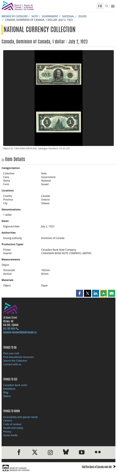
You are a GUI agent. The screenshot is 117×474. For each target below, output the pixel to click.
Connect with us (12, 364)
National (68, 16)
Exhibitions (9, 389)
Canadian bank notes (15, 385)
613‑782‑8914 (9, 329)
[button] (79, 293)
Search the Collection (15, 360)
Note (35, 16)
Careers (7, 420)
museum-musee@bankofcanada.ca (19, 332)
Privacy (7, 431)
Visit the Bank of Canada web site (98, 467)
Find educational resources (18, 357)
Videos (7, 396)
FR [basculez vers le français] (100, 6)
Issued (82, 16)
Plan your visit (11, 353)
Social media (10, 435)
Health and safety (13, 428)
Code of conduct (12, 424)
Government (50, 16)
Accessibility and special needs (20, 417)
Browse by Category (15, 16)
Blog (5, 392)
